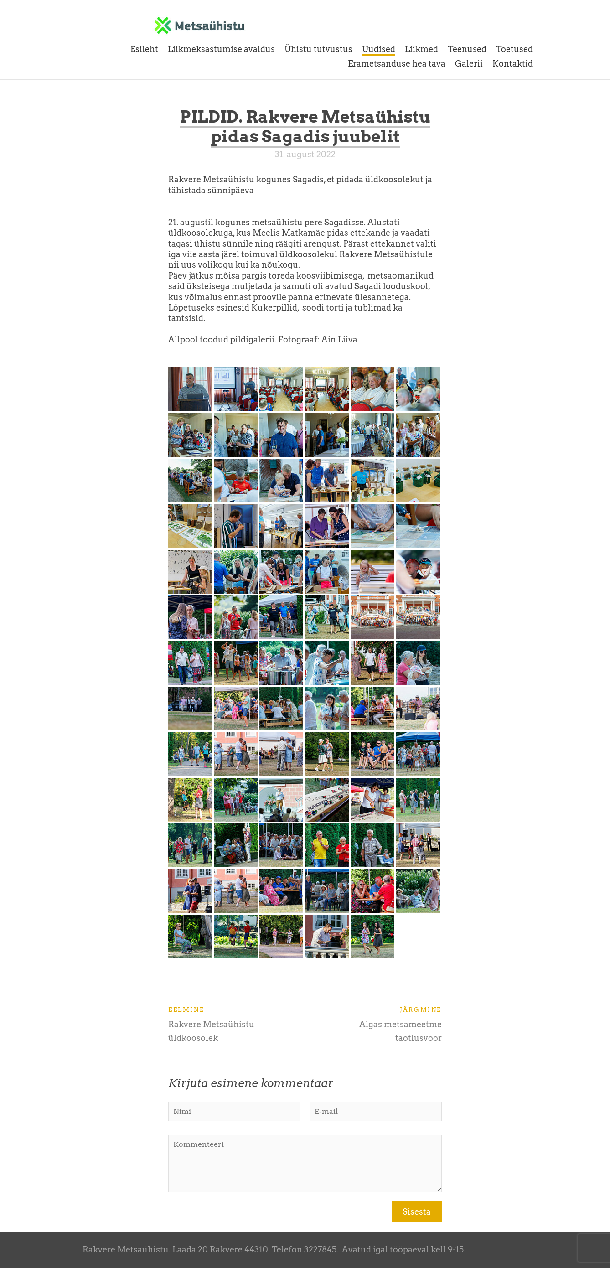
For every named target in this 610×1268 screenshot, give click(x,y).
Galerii (469, 63)
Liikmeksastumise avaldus (221, 49)
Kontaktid (512, 63)
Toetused (514, 49)
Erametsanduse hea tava (396, 63)
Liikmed (421, 49)
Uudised (378, 49)
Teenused (467, 49)
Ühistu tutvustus (318, 49)
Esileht (144, 49)
